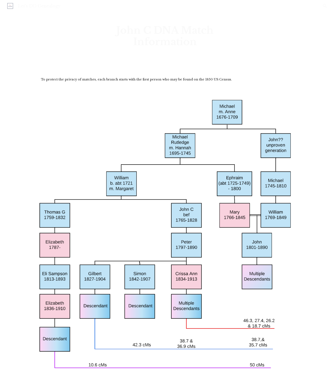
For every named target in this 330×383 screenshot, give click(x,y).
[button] (325, 6)
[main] (165, 36)
